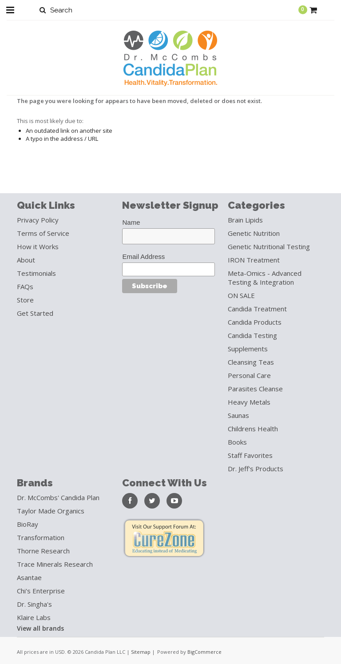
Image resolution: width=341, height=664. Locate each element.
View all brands (40, 628)
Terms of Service (43, 233)
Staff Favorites (250, 455)
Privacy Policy (38, 219)
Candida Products (255, 322)
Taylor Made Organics (50, 510)
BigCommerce (204, 651)
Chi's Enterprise (41, 590)
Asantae (29, 577)
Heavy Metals (249, 402)
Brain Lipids (245, 219)
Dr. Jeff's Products (255, 468)
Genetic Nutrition (254, 233)
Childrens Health (253, 428)
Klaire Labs (34, 617)
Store (25, 299)
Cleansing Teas (251, 362)
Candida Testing (252, 335)
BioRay (27, 524)
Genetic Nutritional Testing (269, 246)
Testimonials (36, 273)
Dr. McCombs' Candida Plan (58, 497)
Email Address (143, 256)
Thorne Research (43, 550)
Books (237, 441)
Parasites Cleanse (255, 388)
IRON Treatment (254, 259)
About (26, 259)
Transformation (40, 537)
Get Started (35, 313)
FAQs (25, 286)
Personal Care (249, 375)
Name (131, 222)
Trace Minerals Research (55, 564)
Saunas (238, 415)
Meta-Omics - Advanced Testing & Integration (264, 277)
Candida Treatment (257, 308)
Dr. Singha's (34, 604)
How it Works (38, 246)
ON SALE (241, 295)
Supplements (248, 348)
